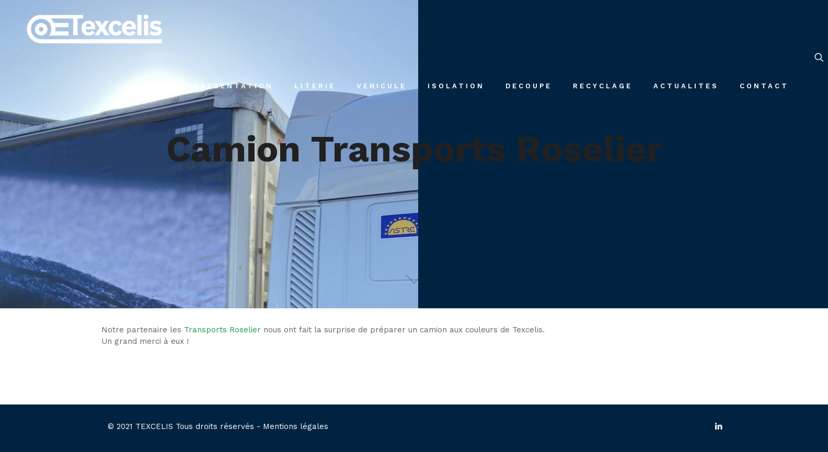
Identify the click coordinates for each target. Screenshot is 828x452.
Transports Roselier (222, 329)
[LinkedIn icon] (718, 426)
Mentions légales (295, 426)
